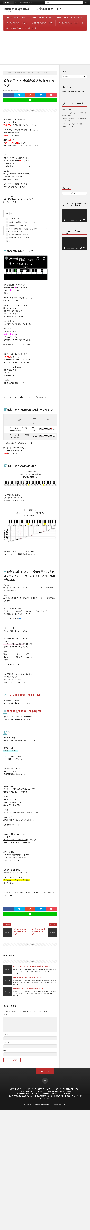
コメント (6, 1015)
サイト (5, 1050)
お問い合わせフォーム (18, 1089)
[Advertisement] (45, 49)
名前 (5, 1034)
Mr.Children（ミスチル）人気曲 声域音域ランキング (32, 966)
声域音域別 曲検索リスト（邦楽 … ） (17, 23)
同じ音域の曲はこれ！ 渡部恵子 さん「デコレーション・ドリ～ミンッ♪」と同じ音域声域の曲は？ (30, 230)
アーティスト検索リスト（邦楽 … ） (16, 17)
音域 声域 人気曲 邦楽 (11, 90)
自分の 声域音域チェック (15, 219)
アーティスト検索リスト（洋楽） (42, 17)
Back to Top (45, 1071)
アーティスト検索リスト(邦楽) (17, 234)
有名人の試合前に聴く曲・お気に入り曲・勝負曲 (21, 28)
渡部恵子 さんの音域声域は (16, 225)
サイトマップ (76, 1096)
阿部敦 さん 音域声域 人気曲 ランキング (38, 931)
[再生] (65, 220)
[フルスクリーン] (84, 220)
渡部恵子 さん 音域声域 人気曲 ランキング (20, 222)
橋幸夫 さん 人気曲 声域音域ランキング (27, 977)
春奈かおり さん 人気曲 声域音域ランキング (28, 988)
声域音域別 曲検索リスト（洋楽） (42, 23)
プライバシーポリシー (45, 1098)
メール (6, 1042)
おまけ (9, 241)
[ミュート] (81, 220)
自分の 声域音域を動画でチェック (21, 1096)
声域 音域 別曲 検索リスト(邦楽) (17, 238)
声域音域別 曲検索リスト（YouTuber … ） (71, 23)
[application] (74, 215)
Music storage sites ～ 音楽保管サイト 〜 (33, 8)
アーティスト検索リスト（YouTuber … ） (70, 17)
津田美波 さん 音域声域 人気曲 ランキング (20, 931)
